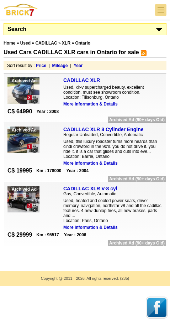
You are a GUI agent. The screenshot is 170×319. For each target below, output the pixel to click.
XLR (66, 43)
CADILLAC (46, 43)
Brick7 (21, 10)
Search (16, 29)
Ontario (82, 43)
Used (25, 43)
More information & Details (90, 104)
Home (9, 43)
